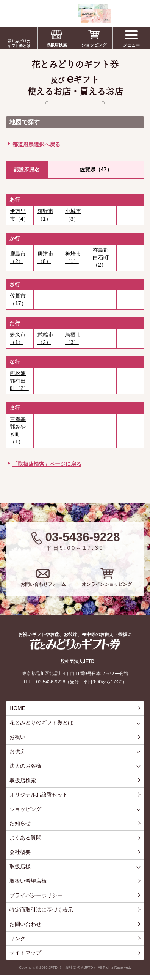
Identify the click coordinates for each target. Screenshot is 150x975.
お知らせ (20, 823)
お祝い (17, 737)
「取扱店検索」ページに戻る (46, 464)
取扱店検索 (56, 45)
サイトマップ (25, 953)
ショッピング (93, 45)
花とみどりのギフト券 (75, 644)
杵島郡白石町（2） (101, 257)
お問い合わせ (25, 924)
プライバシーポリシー (35, 895)
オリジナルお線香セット (38, 795)
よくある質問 (25, 838)
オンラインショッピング (107, 584)
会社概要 (20, 852)
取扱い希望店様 (28, 881)
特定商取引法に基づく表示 (41, 910)
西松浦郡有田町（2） (19, 380)
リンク (17, 939)
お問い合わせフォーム (43, 584)
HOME (17, 708)
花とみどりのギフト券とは (19, 43)
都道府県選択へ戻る (36, 144)
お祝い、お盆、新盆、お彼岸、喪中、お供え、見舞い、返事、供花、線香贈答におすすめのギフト (57, 13)
